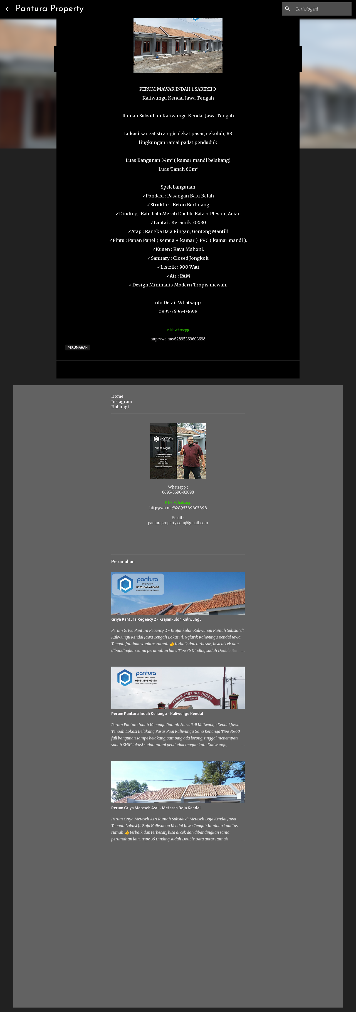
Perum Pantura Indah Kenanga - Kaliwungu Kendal (157, 713)
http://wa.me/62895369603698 (178, 338)
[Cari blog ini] (322, 9)
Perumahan (78, 347)
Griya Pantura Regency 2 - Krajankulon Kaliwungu (156, 619)
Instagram (121, 401)
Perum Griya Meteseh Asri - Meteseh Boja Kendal (156, 808)
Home (117, 396)
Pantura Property (50, 8)
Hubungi (120, 406)
